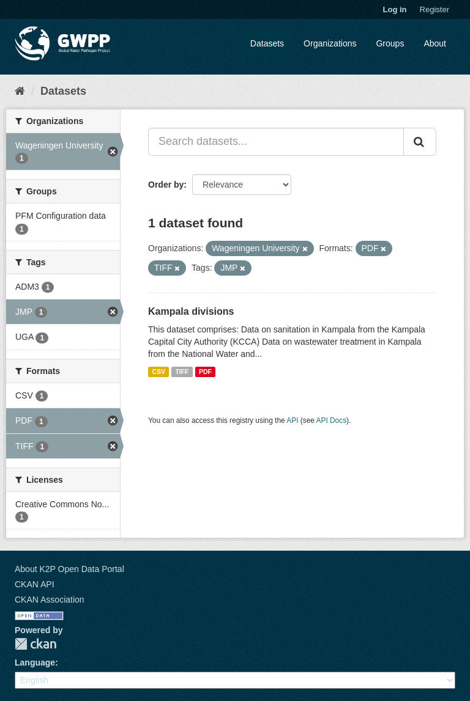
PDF (205, 371)
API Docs (331, 420)
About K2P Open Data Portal (69, 569)
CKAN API (34, 584)
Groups (390, 43)
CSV (158, 371)
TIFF (181, 371)
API (292, 420)
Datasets (267, 43)
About (434, 43)
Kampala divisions (191, 311)
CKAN (35, 643)
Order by (166, 184)
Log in (395, 9)
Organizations (330, 43)
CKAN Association (49, 599)
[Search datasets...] (276, 142)
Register (434, 9)
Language (35, 662)
